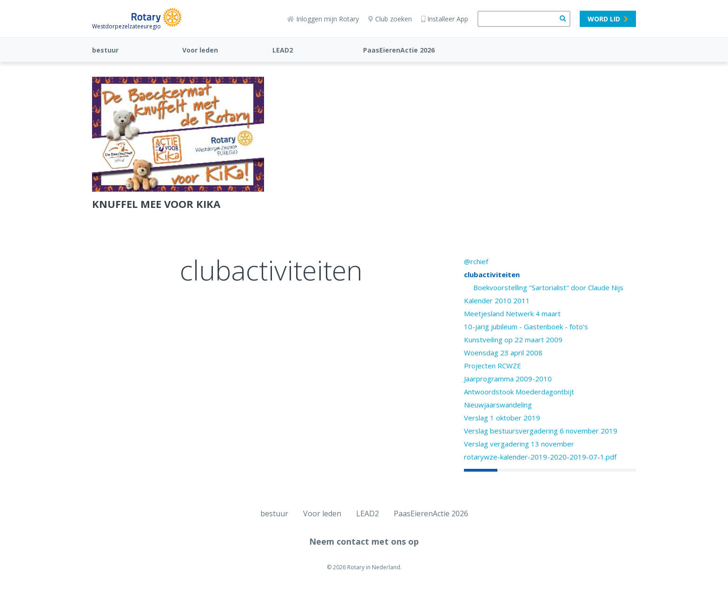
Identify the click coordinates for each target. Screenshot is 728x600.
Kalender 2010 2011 (497, 300)
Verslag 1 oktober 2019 (502, 417)
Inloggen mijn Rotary (323, 18)
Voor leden (200, 50)
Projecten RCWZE (492, 365)
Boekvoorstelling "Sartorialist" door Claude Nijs (548, 287)
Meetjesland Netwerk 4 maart (512, 313)
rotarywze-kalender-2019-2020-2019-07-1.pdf (540, 456)
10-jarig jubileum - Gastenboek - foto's (526, 326)
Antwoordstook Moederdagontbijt (519, 391)
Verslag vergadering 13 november (519, 443)
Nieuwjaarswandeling (498, 404)
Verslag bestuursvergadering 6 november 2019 (540, 430)
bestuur (105, 50)
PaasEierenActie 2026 (399, 50)
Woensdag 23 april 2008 (503, 352)
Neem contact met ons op (364, 541)
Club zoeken (390, 18)
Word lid (608, 18)
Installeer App (444, 18)
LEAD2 (282, 50)
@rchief (476, 261)
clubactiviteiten (492, 274)
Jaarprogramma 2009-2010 (508, 378)
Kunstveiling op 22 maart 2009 (513, 339)
